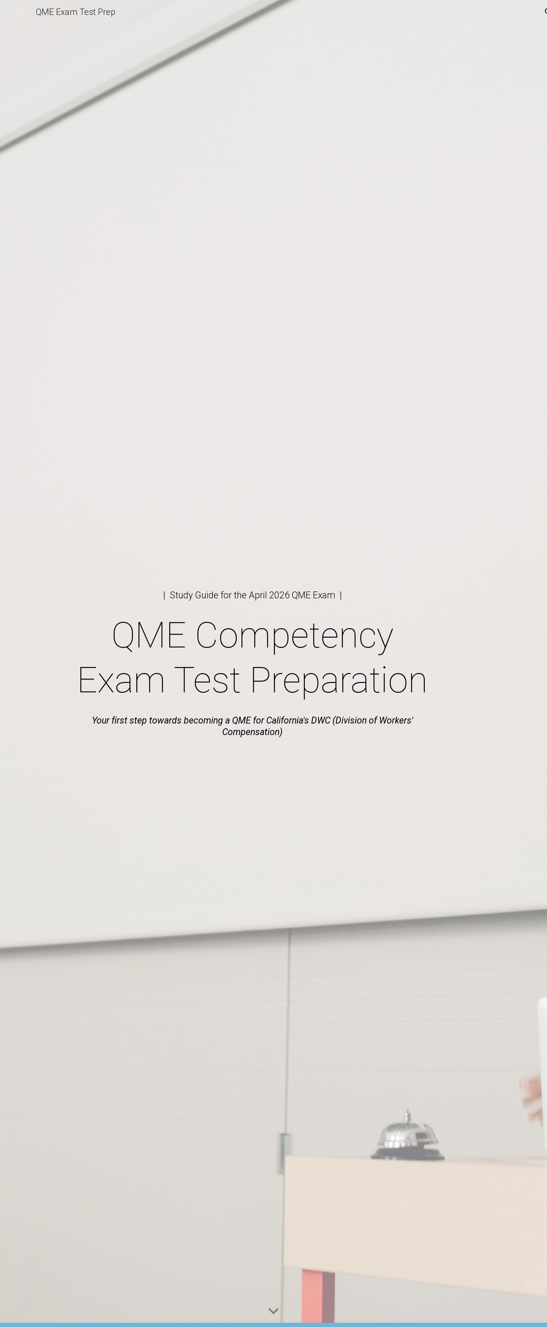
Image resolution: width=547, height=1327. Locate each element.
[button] (273, 1311)
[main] (252, 595)
